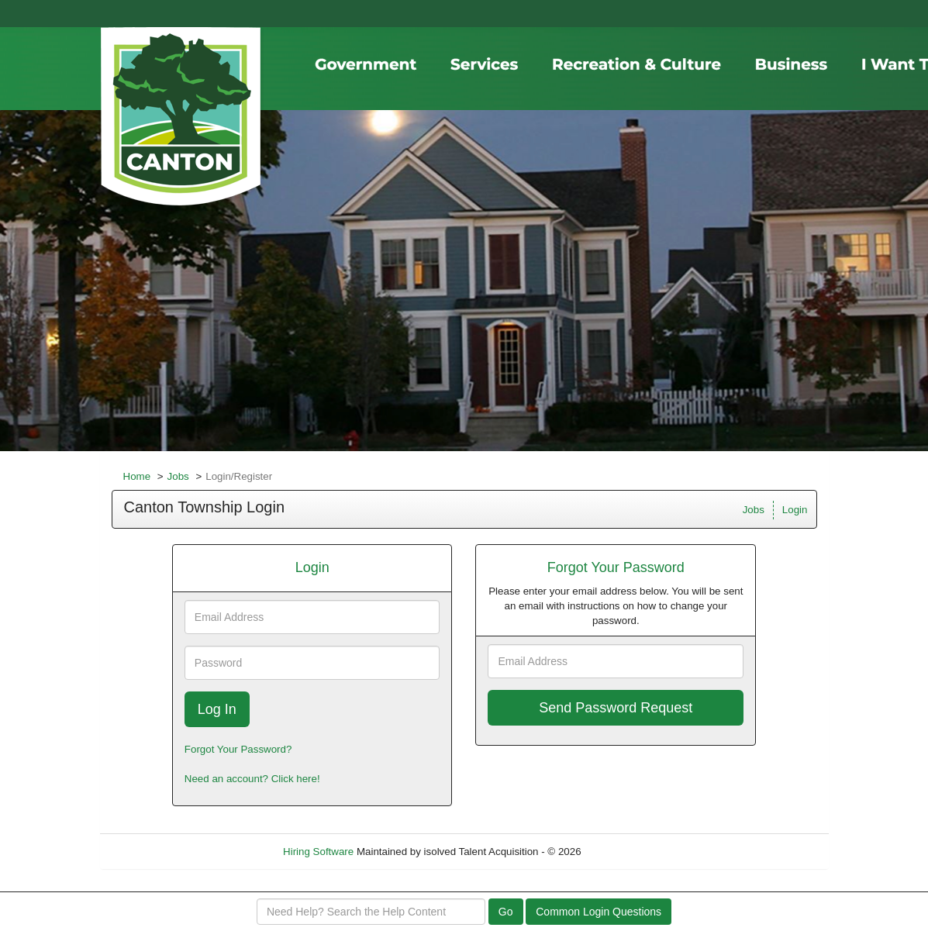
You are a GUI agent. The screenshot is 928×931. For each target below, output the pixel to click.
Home (137, 476)
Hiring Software (318, 851)
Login (795, 509)
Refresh (627, 851)
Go (505, 911)
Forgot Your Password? (238, 749)
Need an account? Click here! (252, 778)
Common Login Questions (598, 911)
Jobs (178, 476)
